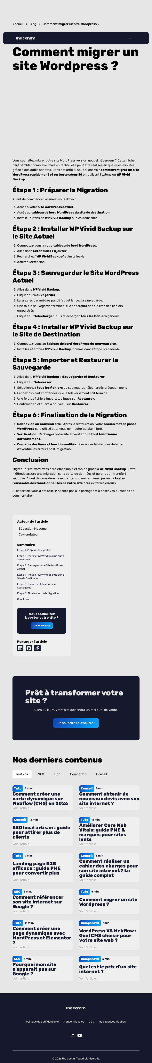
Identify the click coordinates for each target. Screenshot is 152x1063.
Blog (33, 24)
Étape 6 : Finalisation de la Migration (38, 593)
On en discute (42, 625)
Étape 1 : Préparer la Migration (34, 550)
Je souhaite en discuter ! (76, 723)
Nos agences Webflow (112, 1021)
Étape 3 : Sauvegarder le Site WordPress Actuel (40, 567)
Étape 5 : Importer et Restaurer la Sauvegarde (36, 586)
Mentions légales (73, 1021)
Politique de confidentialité (42, 1021)
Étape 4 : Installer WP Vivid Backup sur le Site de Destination (40, 576)
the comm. (26, 38)
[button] (130, 38)
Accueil (17, 24)
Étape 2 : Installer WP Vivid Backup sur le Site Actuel (40, 557)
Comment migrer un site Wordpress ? (71, 24)
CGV (91, 1021)
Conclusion (23, 599)
